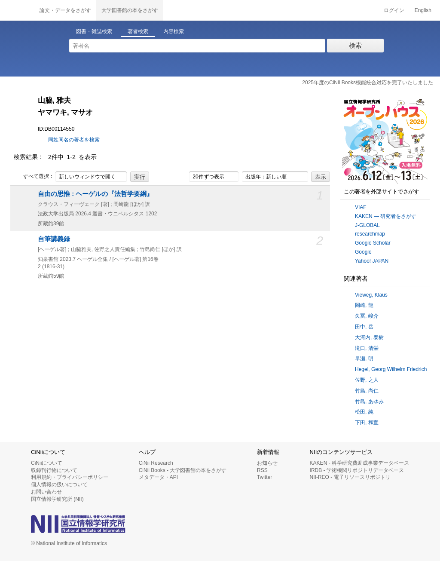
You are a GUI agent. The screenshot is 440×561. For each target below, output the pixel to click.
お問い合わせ (46, 492)
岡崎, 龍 (364, 305)
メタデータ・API (158, 477)
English (423, 10)
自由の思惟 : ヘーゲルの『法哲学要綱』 (95, 193)
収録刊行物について (54, 470)
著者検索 (138, 31)
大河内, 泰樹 (369, 337)
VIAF (361, 207)
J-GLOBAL (367, 225)
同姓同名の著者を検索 (74, 140)
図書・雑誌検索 (94, 31)
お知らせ (267, 463)
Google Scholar (373, 243)
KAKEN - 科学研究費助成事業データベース (359, 463)
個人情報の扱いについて (59, 484)
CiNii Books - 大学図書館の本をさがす (183, 470)
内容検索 (173, 31)
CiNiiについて (46, 463)
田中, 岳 (364, 327)
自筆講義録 (54, 239)
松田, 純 (364, 412)
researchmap (370, 234)
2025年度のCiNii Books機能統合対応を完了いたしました (367, 83)
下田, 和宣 (367, 423)
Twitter (264, 477)
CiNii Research (156, 463)
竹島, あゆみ (369, 402)
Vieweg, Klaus (371, 295)
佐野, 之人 (367, 380)
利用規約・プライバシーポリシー (69, 477)
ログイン (394, 10)
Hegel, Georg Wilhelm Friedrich (391, 369)
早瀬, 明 (364, 359)
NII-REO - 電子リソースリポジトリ (350, 477)
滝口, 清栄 (367, 348)
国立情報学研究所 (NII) (57, 499)
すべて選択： (34, 177)
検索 (355, 45)
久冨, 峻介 (367, 316)
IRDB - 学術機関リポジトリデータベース (357, 470)
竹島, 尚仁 (367, 391)
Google (363, 252)
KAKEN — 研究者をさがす (385, 216)
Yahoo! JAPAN (371, 261)
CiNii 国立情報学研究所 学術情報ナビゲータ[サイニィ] (17, 10)
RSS (262, 470)
